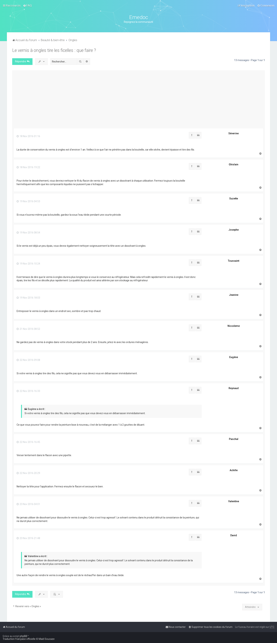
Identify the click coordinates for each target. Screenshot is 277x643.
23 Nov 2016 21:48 (28, 538)
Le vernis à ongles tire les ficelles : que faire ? (54, 50)
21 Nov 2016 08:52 (28, 328)
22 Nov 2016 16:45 (28, 442)
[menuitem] (27, 5)
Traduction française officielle (19, 639)
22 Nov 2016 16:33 (28, 391)
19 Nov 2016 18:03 (28, 297)
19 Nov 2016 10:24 (28, 263)
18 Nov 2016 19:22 (28, 167)
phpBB (23, 636)
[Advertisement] (138, 98)
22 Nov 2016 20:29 (28, 473)
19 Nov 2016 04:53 (28, 201)
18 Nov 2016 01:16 (28, 136)
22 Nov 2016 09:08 (28, 360)
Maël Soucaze (47, 639)
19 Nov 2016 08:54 (28, 232)
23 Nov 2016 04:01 (28, 504)
